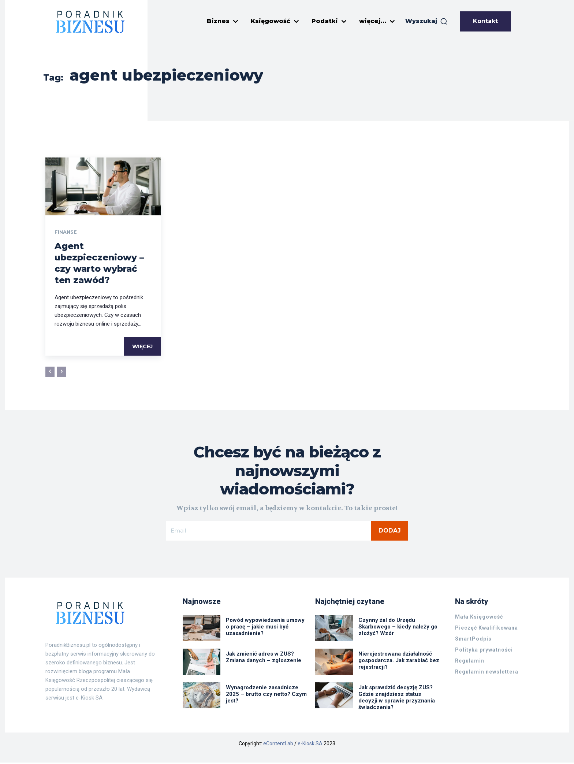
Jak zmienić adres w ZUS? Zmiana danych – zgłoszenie (263, 658)
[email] (268, 532)
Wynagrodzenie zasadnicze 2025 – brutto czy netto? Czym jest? (266, 695)
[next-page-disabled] (61, 372)
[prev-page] (50, 372)
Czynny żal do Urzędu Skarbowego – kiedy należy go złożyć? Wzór (397, 628)
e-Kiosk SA (310, 745)
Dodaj (390, 531)
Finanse (66, 232)
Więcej (142, 347)
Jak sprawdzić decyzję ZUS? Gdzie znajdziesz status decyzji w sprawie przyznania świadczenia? (396, 699)
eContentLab (278, 745)
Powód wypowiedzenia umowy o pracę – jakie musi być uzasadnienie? (265, 628)
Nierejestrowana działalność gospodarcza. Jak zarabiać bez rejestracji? (398, 662)
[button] (426, 21)
